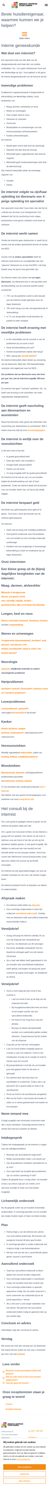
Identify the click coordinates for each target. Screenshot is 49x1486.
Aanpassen (24, 1474)
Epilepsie (5, 669)
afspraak (35, 905)
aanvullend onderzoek (26, 913)
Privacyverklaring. (23, 1459)
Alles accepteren (24, 1467)
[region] (24, 1462)
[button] (4, 5)
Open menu (24, 38)
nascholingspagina (36, 430)
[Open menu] (24, 34)
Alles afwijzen (24, 1481)
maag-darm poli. (26, 799)
